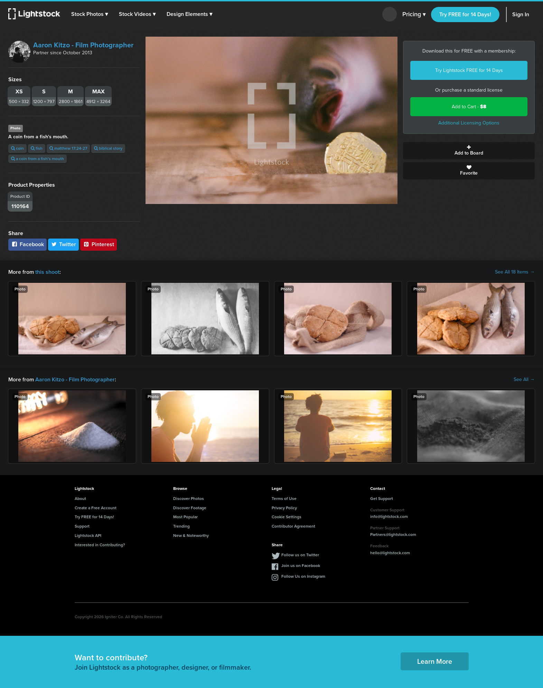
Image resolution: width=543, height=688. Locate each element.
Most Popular (185, 517)
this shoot (47, 272)
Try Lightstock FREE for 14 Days (469, 70)
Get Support (381, 498)
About (80, 498)
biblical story (108, 148)
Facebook (27, 244)
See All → (524, 379)
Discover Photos (188, 498)
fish (37, 148)
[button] (89, 14)
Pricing (413, 14)
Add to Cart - (469, 106)
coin (17, 148)
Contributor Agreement (293, 526)
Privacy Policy (284, 508)
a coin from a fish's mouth (37, 159)
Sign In (520, 14)
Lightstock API (88, 535)
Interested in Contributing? (100, 545)
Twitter (63, 244)
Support (82, 526)
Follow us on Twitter (300, 555)
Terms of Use (284, 498)
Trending (181, 526)
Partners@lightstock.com (393, 534)
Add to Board (468, 151)
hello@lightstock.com (390, 553)
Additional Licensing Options (468, 123)
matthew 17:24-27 (68, 148)
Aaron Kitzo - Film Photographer (83, 45)
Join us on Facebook (300, 566)
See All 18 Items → (515, 272)
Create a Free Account (95, 508)
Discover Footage (189, 508)
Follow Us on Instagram (303, 576)
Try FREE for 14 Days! (465, 14)
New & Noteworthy (191, 535)
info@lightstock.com (389, 516)
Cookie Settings (286, 517)
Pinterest (98, 244)
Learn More (434, 661)
